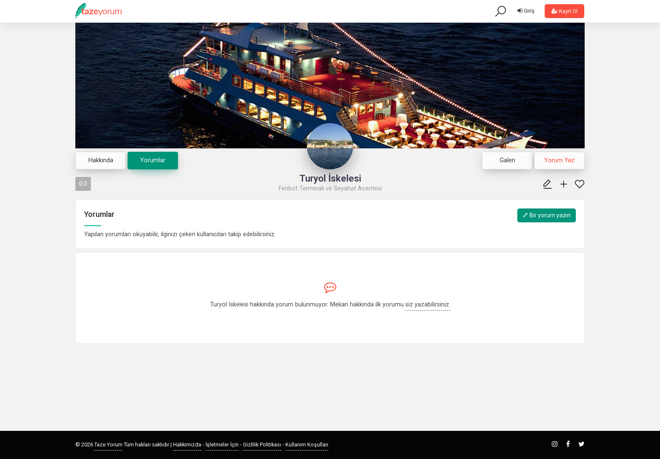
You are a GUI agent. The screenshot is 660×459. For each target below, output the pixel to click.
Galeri (507, 160)
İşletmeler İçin (222, 444)
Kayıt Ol (564, 11)
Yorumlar (152, 160)
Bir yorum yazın (546, 215)
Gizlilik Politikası (262, 444)
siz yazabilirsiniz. (427, 304)
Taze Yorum (108, 444)
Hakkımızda (187, 444)
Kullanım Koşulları (306, 444)
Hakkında (100, 160)
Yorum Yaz (559, 160)
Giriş (526, 11)
